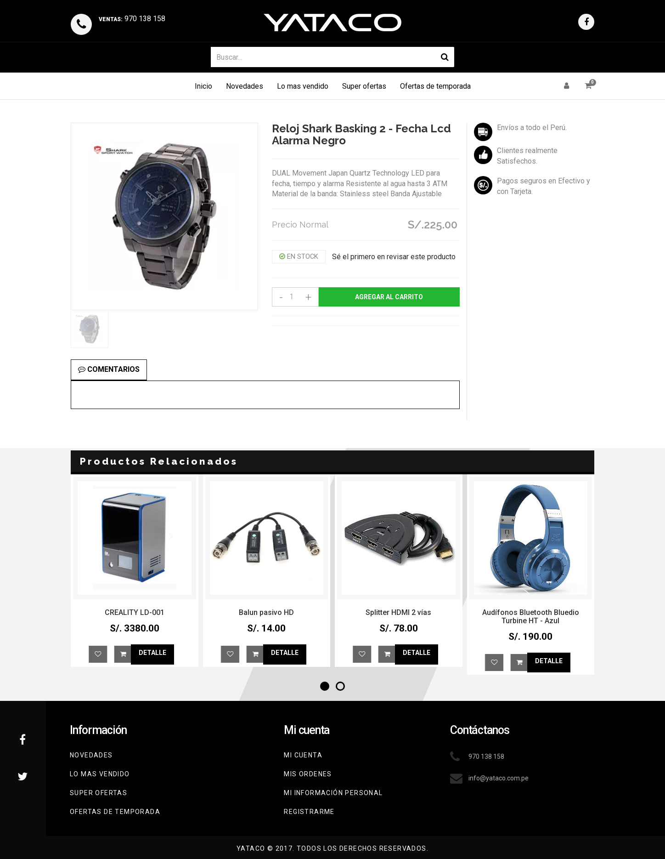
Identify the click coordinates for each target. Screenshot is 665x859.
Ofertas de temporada (435, 86)
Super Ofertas (98, 792)
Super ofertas (364, 86)
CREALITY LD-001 (267, 612)
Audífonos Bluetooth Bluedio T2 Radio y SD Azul (134, 616)
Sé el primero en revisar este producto (394, 256)
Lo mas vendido (302, 86)
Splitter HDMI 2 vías (531, 612)
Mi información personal (333, 792)
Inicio (203, 86)
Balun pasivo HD (398, 612)
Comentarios (109, 369)
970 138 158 (132, 18)
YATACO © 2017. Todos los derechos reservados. (332, 848)
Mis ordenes (308, 774)
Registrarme (309, 811)
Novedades (244, 86)
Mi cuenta (303, 755)
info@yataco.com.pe (498, 778)
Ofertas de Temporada (115, 811)
